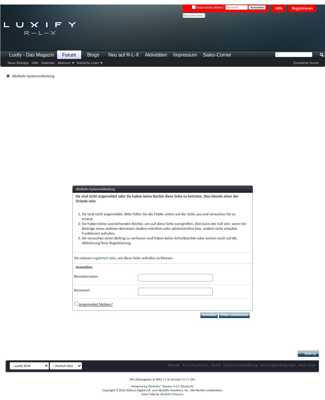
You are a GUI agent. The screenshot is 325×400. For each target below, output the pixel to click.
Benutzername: (86, 276)
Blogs (93, 54)
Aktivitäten (156, 54)
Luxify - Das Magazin (31, 54)
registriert (101, 258)
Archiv (216, 365)
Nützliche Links (88, 63)
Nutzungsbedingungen (278, 365)
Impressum (185, 54)
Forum (69, 54)
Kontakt (174, 365)
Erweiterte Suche (306, 63)
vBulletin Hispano (171, 394)
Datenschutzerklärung (240, 365)
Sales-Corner (217, 54)
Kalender (48, 63)
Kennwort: (82, 290)
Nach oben (307, 365)
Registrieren (302, 8)
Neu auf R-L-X (123, 54)
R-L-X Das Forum (195, 365)
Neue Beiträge (18, 63)
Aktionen (64, 63)
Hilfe (279, 8)
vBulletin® (155, 386)
